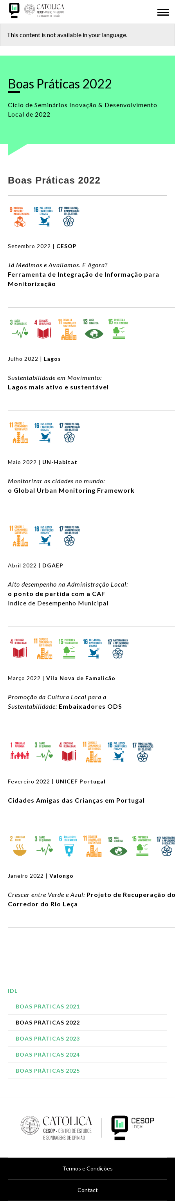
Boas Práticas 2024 (48, 1054)
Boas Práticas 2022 (48, 1022)
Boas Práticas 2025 (48, 1070)
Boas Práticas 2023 (48, 1038)
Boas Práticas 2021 (48, 1006)
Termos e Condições (87, 1168)
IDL (13, 990)
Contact (88, 1190)
